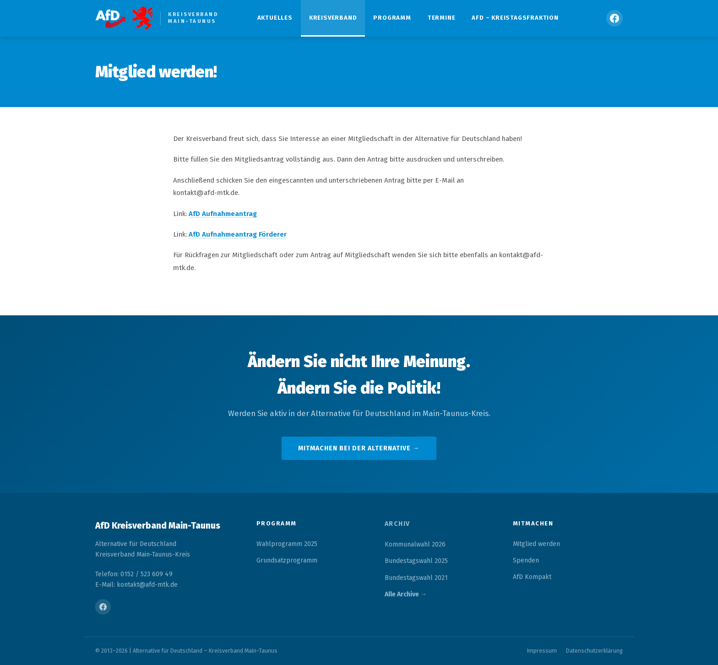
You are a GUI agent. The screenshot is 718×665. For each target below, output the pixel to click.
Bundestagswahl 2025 (416, 561)
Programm (392, 17)
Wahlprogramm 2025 (286, 544)
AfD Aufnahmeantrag (223, 214)
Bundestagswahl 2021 (416, 578)
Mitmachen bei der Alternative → (358, 448)
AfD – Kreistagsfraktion (515, 17)
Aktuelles (275, 17)
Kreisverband (333, 17)
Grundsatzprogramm (286, 560)
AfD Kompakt (532, 577)
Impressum (542, 650)
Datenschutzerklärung (594, 650)
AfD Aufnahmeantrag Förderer (238, 234)
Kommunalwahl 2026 (415, 544)
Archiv (397, 524)
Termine (442, 17)
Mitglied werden (536, 544)
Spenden (526, 560)
